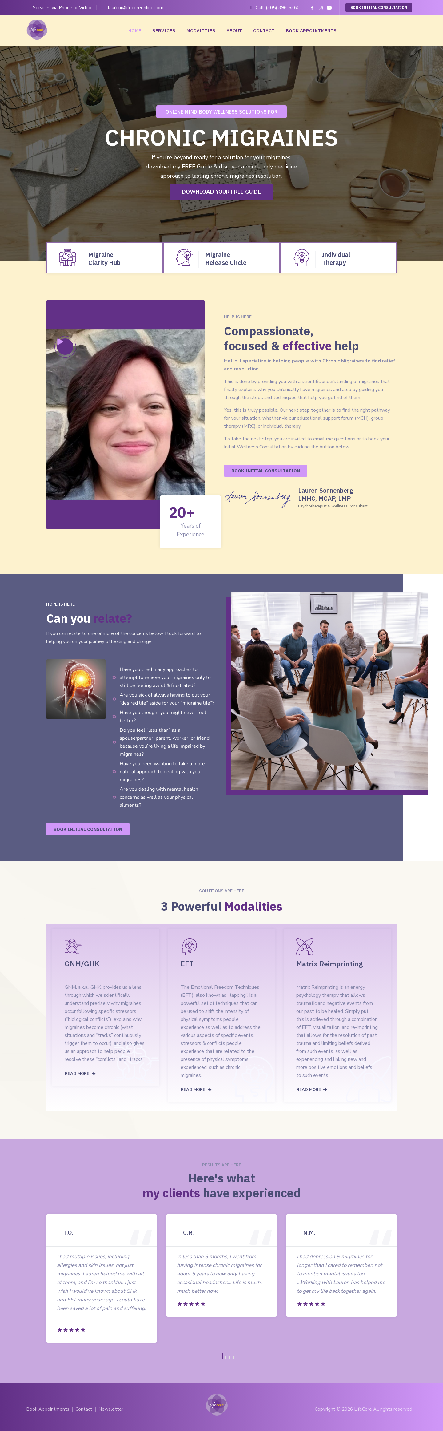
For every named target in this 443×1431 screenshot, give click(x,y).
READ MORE (77, 1074)
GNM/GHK (82, 963)
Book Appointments (311, 31)
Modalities (200, 31)
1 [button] (222, 1356)
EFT (187, 963)
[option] (102, 1278)
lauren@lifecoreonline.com (135, 8)
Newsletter (110, 1409)
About (234, 31)
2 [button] (225, 1357)
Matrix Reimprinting (329, 963)
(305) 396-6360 (283, 8)
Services (163, 31)
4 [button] (233, 1357)
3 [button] (229, 1357)
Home (134, 31)
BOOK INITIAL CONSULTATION (378, 7)
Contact (264, 31)
